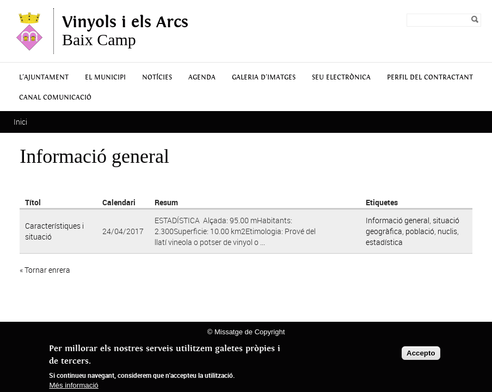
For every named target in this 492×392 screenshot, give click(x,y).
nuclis (447, 231)
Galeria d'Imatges (264, 78)
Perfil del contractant (430, 78)
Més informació (73, 385)
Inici (20, 122)
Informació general (397, 220)
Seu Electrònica (341, 78)
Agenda (202, 78)
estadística (384, 242)
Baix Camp (125, 31)
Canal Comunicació (55, 98)
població (419, 231)
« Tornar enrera (45, 270)
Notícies (157, 78)
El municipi (105, 78)
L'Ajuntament (44, 78)
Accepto (421, 353)
